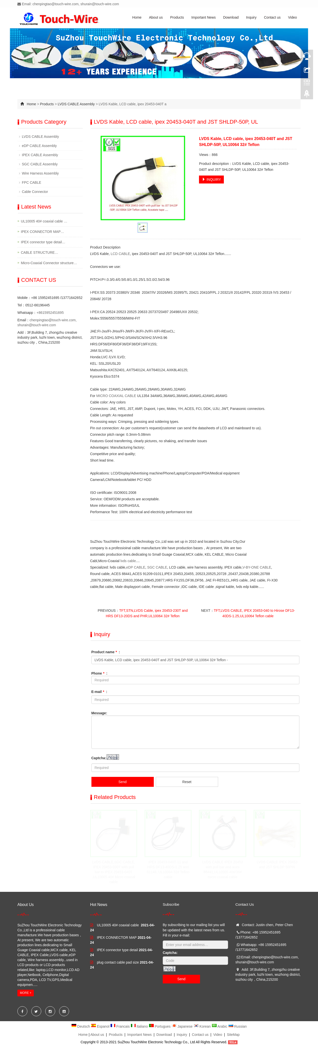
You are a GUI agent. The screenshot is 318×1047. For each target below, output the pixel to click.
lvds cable (128, 561)
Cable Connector (35, 192)
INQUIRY (211, 179)
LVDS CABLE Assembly (76, 104)
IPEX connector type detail (117, 950)
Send (123, 782)
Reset (187, 782)
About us (156, 17)
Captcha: (98, 758)
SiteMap (233, 1035)
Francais (120, 1026)
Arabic (220, 1026)
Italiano (140, 1026)
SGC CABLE (157, 567)
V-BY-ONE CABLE (256, 567)
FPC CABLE (31, 182)
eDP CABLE (135, 567)
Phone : (99, 673)
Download (230, 17)
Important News (203, 17)
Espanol (100, 1026)
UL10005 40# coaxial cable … (44, 221)
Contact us (272, 17)
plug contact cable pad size (118, 962)
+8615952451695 (50, 313)
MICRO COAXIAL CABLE (116, 396)
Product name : (105, 652)
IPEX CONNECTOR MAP (117, 937)
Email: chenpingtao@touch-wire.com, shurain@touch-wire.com (68, 4)
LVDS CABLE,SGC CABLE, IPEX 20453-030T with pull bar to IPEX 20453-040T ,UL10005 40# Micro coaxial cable (113, 872)
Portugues (160, 1026)
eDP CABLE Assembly (39, 146)
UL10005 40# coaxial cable (118, 925)
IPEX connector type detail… (43, 242)
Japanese (182, 1026)
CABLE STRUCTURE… (39, 252)
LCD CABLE (120, 254)
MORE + (25, 993)
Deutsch (81, 1026)
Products (177, 17)
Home (136, 17)
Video (292, 17)
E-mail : (99, 692)
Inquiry (251, 17)
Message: (99, 713)
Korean (203, 1026)
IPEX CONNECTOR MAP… (42, 232)
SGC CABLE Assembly (40, 164)
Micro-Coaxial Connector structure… (49, 263)
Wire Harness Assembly (40, 173)
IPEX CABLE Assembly (40, 155)
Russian (237, 1026)
